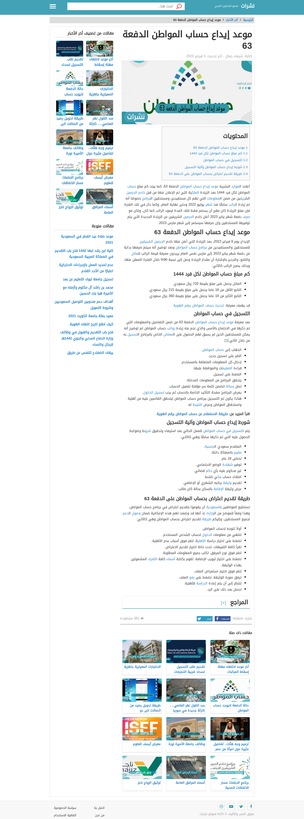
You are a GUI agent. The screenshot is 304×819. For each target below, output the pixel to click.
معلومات (213, 198)
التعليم (227, 368)
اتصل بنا (99, 808)
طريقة (206, 519)
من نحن (99, 815)
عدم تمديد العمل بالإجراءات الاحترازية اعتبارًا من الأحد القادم (86, 268)
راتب (232, 204)
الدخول (207, 534)
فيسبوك (222, 618)
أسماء (170, 559)
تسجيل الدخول (153, 392)
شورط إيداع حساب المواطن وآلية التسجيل (216, 167)
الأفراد (152, 559)
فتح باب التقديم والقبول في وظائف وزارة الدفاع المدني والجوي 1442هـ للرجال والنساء (86, 338)
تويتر (204, 618)
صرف (246, 216)
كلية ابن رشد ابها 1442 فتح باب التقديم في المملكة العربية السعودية (84, 254)
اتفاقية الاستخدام (65, 815)
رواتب (171, 328)
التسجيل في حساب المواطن (225, 160)
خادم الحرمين (135, 192)
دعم (126, 513)
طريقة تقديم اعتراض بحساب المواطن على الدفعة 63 (208, 174)
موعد (214, 186)
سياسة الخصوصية (65, 808)
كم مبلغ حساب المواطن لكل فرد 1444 (219, 153)
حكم (209, 470)
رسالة (230, 386)
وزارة (210, 513)
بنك (219, 477)
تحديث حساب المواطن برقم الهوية (198, 305)
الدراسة (202, 583)
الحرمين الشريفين (152, 241)
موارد (235, 186)
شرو (148, 431)
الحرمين (188, 216)
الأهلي (202, 541)
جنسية (209, 446)
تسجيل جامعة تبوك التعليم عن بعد (88, 279)
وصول (136, 513)
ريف (242, 198)
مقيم (238, 452)
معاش (168, 334)
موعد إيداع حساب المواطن (214, 322)
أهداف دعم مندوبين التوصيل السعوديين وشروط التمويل (83, 305)
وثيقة (227, 482)
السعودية (213, 507)
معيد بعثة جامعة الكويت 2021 (90, 316)
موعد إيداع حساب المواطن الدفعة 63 (220, 148)
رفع (191, 577)
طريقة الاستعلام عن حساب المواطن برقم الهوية (192, 414)
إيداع (206, 186)
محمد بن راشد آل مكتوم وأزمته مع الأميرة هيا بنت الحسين (88, 291)
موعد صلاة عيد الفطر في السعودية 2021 (87, 240)
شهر (208, 204)
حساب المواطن (191, 186)
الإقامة (218, 489)
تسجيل (132, 334)
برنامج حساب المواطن (191, 247)
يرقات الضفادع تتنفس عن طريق (90, 353)
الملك (195, 192)
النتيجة (197, 404)
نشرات (247, 6)
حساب (131, 186)
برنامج (146, 198)
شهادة (227, 464)
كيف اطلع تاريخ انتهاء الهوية (91, 324)
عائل (134, 253)
